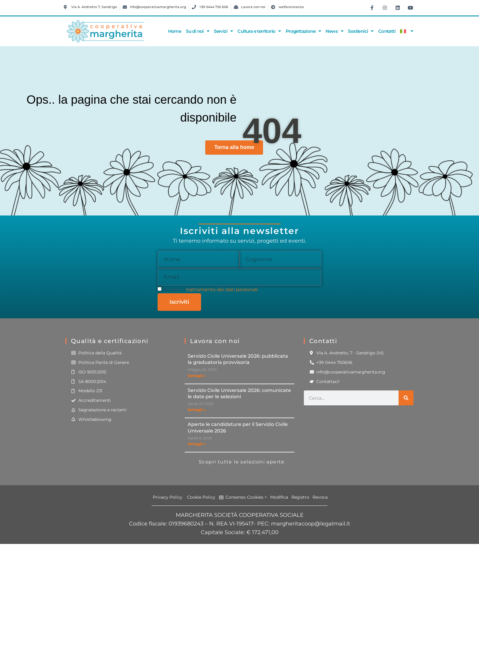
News (334, 31)
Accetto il (210, 289)
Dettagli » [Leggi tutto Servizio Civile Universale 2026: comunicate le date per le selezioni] (197, 409)
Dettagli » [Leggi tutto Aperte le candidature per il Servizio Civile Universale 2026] (197, 444)
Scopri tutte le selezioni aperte (242, 462)
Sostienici (360, 31)
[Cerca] (406, 397)
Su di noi (197, 31)
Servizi (223, 31)
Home (174, 31)
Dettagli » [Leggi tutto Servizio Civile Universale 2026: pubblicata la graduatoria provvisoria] (197, 375)
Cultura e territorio (259, 31)
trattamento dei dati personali (222, 289)
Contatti (386, 31)
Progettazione (303, 31)
